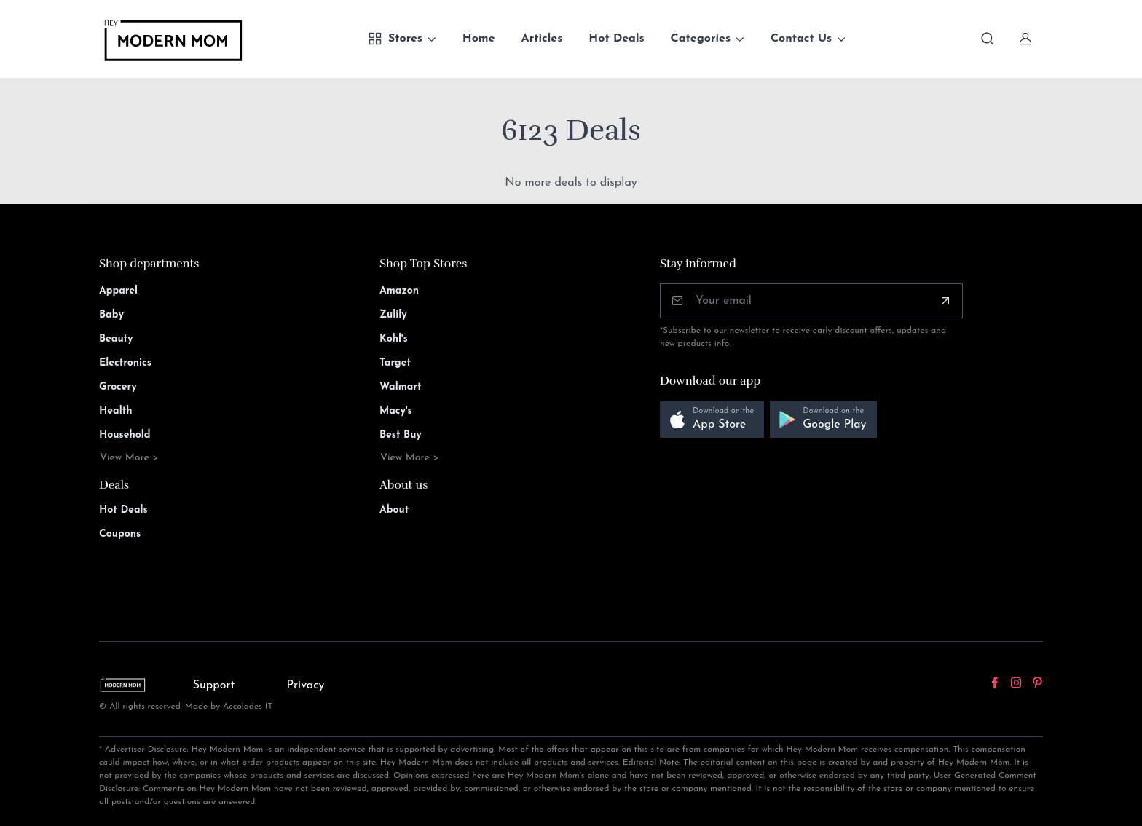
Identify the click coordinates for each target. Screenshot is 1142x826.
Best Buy (400, 435)
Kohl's (393, 339)
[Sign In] (1025, 38)
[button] (712, 419)
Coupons (120, 534)
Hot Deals (616, 38)
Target (395, 363)
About (394, 510)
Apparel (118, 291)
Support (214, 685)
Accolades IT (248, 706)
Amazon (399, 291)
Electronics (125, 363)
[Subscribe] (945, 300)
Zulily (393, 315)
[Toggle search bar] (987, 38)
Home (478, 38)
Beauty (116, 339)
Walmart (400, 387)
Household (125, 435)
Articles (542, 38)
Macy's (395, 411)
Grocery (118, 387)
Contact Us (801, 38)
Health (115, 411)
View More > (129, 457)
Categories (701, 38)
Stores (395, 38)
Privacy (306, 685)
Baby (111, 315)
